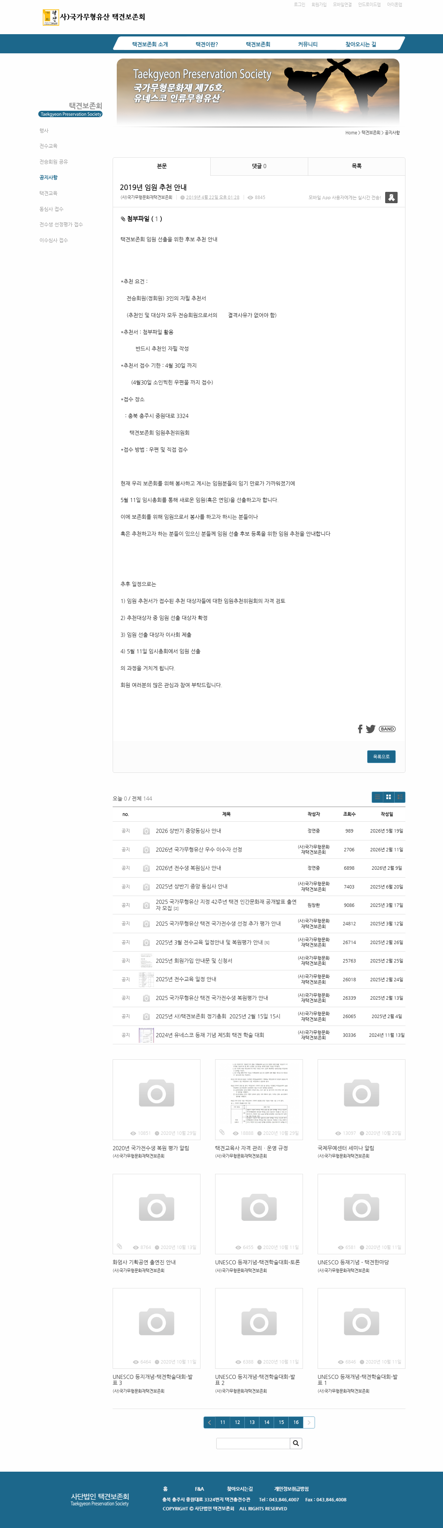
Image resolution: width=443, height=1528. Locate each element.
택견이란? (207, 44)
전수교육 (48, 146)
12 (237, 1422)
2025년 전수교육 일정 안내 (187, 979)
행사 (43, 130)
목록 (357, 166)
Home (351, 132)
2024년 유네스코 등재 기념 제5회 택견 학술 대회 (210, 1035)
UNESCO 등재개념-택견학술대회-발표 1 (358, 1380)
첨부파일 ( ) (141, 218)
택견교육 (48, 193)
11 (222, 1422)
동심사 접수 (51, 209)
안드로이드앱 (369, 4)
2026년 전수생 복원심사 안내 (188, 868)
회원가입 (319, 4)
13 (252, 1422)
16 (295, 1422)
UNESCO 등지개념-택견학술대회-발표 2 (255, 1380)
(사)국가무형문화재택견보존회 (146, 197)
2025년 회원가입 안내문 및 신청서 (194, 961)
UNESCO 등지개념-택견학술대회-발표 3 (153, 1380)
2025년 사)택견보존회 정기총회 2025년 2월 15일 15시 (218, 1016)
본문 (162, 166)
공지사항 (48, 177)
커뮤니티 (308, 44)
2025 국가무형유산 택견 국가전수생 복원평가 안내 (212, 998)
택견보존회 (258, 44)
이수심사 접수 (53, 240)
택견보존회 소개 (150, 44)
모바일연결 (342, 4)
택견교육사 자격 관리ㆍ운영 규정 (251, 1148)
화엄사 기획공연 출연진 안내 (144, 1262)
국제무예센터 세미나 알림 (346, 1148)
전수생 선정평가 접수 (61, 224)
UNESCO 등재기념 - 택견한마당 (353, 1262)
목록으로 (381, 756)
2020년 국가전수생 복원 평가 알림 (152, 1148)
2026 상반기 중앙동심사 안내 (188, 831)
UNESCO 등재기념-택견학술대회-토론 (257, 1262)
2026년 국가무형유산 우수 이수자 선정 (199, 849)
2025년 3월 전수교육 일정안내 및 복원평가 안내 (209, 942)
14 (266, 1422)
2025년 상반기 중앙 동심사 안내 (192, 886)
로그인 (299, 4)
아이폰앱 (394, 4)
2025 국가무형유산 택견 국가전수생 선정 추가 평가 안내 (218, 923)
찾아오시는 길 (360, 44)
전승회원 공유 (53, 161)
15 (281, 1422)
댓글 (259, 166)
